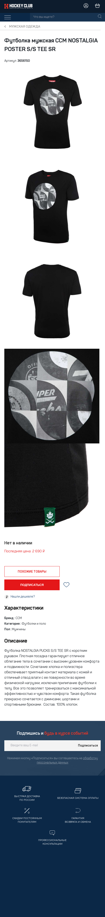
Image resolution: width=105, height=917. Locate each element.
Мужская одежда (24, 26)
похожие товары (32, 571)
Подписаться (88, 745)
